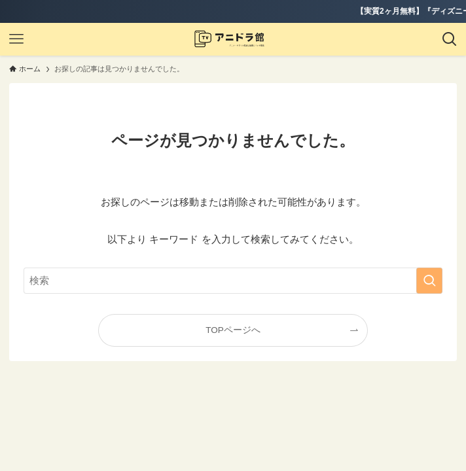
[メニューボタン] (16, 39)
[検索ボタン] (449, 39)
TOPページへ (233, 330)
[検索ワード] (233, 281)
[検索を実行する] (429, 281)
